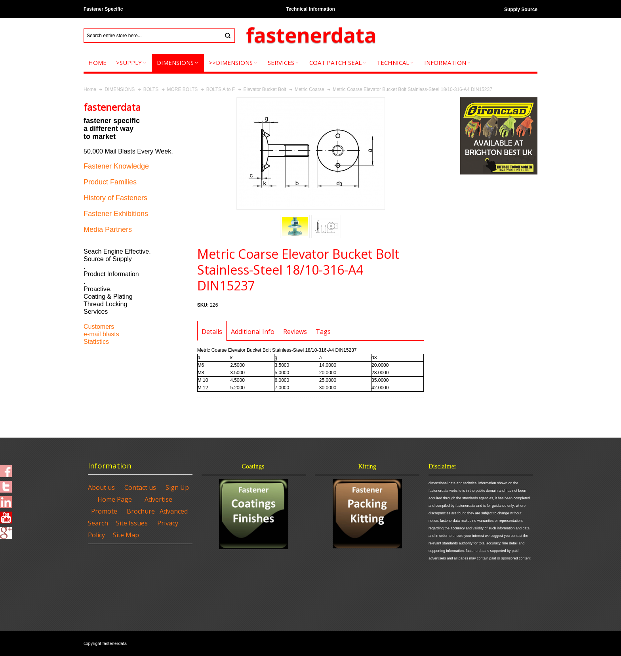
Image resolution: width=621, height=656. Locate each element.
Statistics (96, 341)
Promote (104, 511)
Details (212, 331)
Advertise (158, 499)
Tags (323, 331)
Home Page (114, 499)
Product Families (110, 182)
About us (101, 487)
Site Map (126, 535)
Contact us (140, 487)
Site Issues (132, 523)
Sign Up (177, 487)
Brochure (141, 511)
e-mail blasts (101, 334)
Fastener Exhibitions (116, 214)
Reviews (295, 331)
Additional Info (252, 331)
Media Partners (108, 229)
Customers (99, 326)
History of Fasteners (115, 198)
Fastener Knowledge (116, 166)
